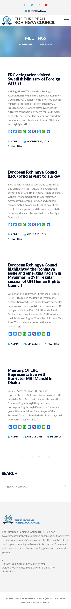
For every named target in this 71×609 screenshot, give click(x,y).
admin (15, 141)
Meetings (16, 145)
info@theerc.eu (37, 10)
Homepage (25, 44)
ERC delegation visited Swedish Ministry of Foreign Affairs (34, 78)
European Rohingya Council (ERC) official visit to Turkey (34, 173)
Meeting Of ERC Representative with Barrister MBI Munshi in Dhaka (30, 376)
